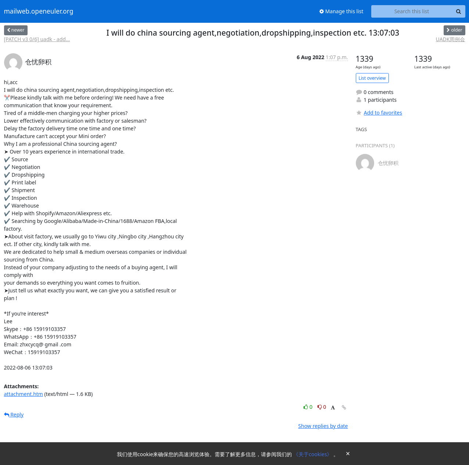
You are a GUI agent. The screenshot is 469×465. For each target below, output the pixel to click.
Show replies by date (323, 425)
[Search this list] (411, 11)
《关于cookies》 (313, 454)
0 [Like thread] (309, 406)
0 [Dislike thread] (322, 406)
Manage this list (341, 11)
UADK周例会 (450, 39)
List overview (372, 78)
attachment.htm (23, 393)
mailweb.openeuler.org (39, 11)
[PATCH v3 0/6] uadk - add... (37, 39)
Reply (14, 414)
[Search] (458, 11)
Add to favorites (379, 112)
